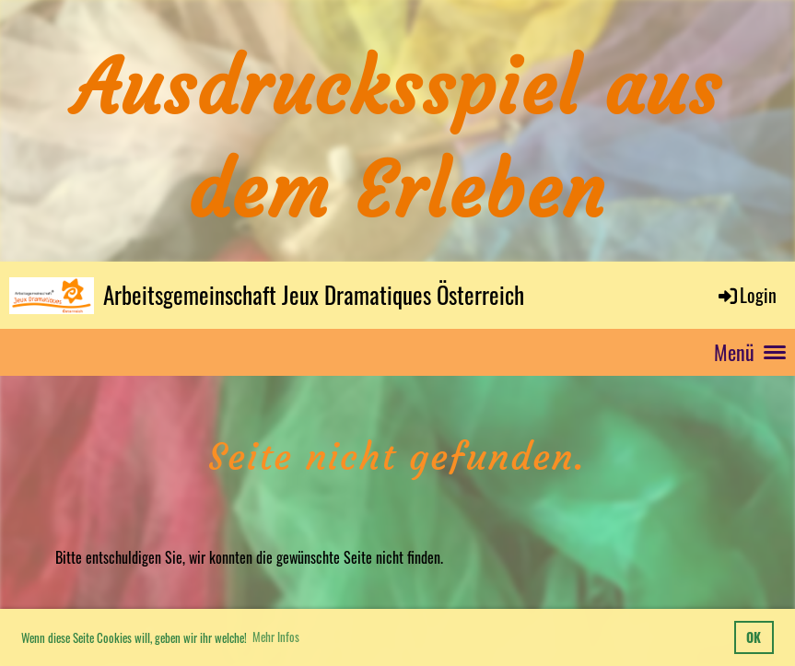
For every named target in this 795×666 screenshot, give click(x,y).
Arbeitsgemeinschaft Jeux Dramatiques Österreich (313, 294)
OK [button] (753, 637)
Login (746, 295)
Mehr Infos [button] (275, 636)
